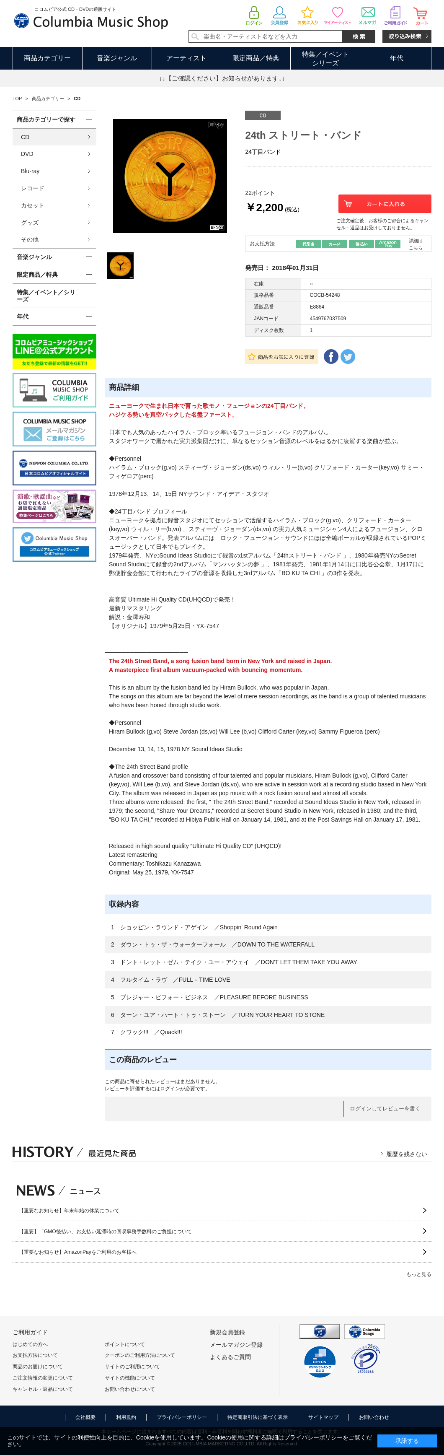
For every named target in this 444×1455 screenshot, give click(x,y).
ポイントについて (125, 1344)
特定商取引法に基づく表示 (257, 1417)
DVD (27, 153)
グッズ (30, 222)
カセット (32, 205)
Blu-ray (30, 171)
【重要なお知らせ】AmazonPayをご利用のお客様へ (78, 1252)
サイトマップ (323, 1417)
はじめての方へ (30, 1344)
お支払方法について (35, 1355)
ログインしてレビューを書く (385, 1108)
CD (25, 137)
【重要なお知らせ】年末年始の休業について (69, 1211)
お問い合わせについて (130, 1389)
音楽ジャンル (117, 58)
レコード (32, 188)
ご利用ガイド (30, 1332)
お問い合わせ (374, 1417)
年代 (396, 58)
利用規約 (126, 1417)
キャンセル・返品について (43, 1389)
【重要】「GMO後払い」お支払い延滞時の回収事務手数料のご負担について (105, 1232)
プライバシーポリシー (182, 1417)
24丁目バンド (263, 151)
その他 (30, 239)
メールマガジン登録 (236, 1344)
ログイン (170, 1089)
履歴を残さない (406, 1154)
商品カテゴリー (47, 58)
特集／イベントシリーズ (325, 59)
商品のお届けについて (38, 1366)
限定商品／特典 (255, 58)
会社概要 (85, 1417)
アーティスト (186, 58)
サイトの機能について (130, 1378)
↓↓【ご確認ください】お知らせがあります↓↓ (222, 78)
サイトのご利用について (132, 1366)
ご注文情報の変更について (43, 1378)
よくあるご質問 (230, 1357)
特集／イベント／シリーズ (46, 296)
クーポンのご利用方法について (140, 1355)
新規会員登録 (227, 1332)
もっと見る (418, 1274)
